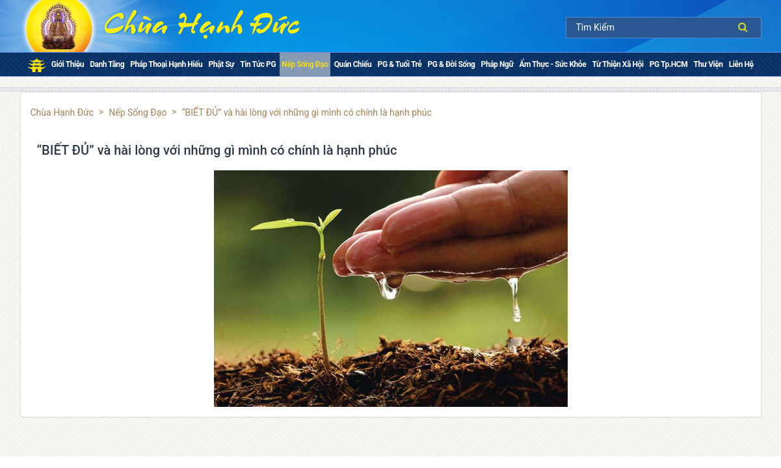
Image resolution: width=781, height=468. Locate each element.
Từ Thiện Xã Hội (617, 64)
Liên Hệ (741, 64)
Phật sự (221, 64)
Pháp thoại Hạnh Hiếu (166, 64)
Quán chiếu (353, 64)
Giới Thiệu (67, 64)
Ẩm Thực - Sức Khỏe (552, 64)
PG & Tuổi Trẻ (400, 64)
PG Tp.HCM (668, 64)
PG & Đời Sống (451, 64)
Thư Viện (708, 64)
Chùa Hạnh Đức (62, 112)
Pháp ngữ (497, 64)
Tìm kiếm (746, 27)
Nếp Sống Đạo (305, 64)
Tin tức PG (258, 64)
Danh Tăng (107, 64)
